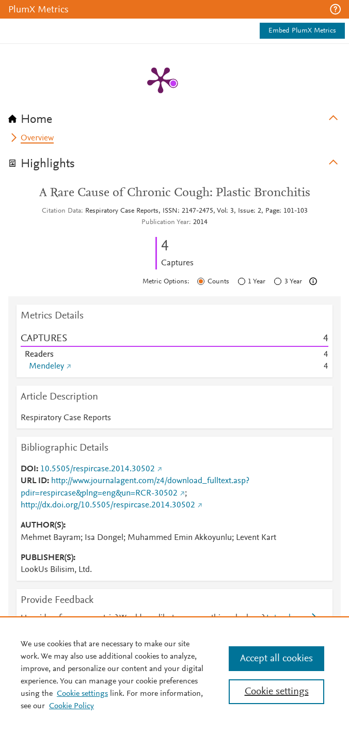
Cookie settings (82, 694)
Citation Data (61, 211)
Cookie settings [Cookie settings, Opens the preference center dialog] (277, 692)
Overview (37, 138)
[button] (335, 9)
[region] (174, 674)
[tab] (174, 116)
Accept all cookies (276, 659)
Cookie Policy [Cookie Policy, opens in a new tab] (71, 706)
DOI (28, 469)
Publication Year (165, 222)
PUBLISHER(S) (47, 558)
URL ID (34, 481)
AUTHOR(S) (42, 525)
